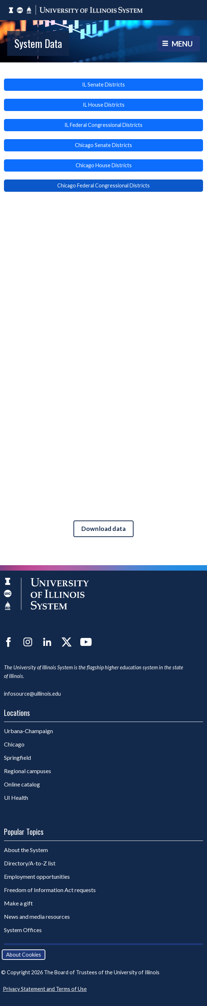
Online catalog (22, 784)
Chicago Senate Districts (103, 145)
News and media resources (37, 916)
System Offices (23, 929)
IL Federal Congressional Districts (103, 125)
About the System (26, 849)
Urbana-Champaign (28, 730)
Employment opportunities (37, 876)
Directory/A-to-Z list (29, 863)
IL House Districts (104, 105)
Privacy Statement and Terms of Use (45, 989)
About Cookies (23, 955)
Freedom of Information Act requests (50, 889)
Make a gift (18, 903)
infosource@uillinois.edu (32, 694)
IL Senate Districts (103, 84)
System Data (38, 43)
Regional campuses (27, 770)
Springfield (17, 757)
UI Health (16, 797)
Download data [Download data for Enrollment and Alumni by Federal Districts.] (103, 528)
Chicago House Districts (104, 165)
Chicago (14, 744)
